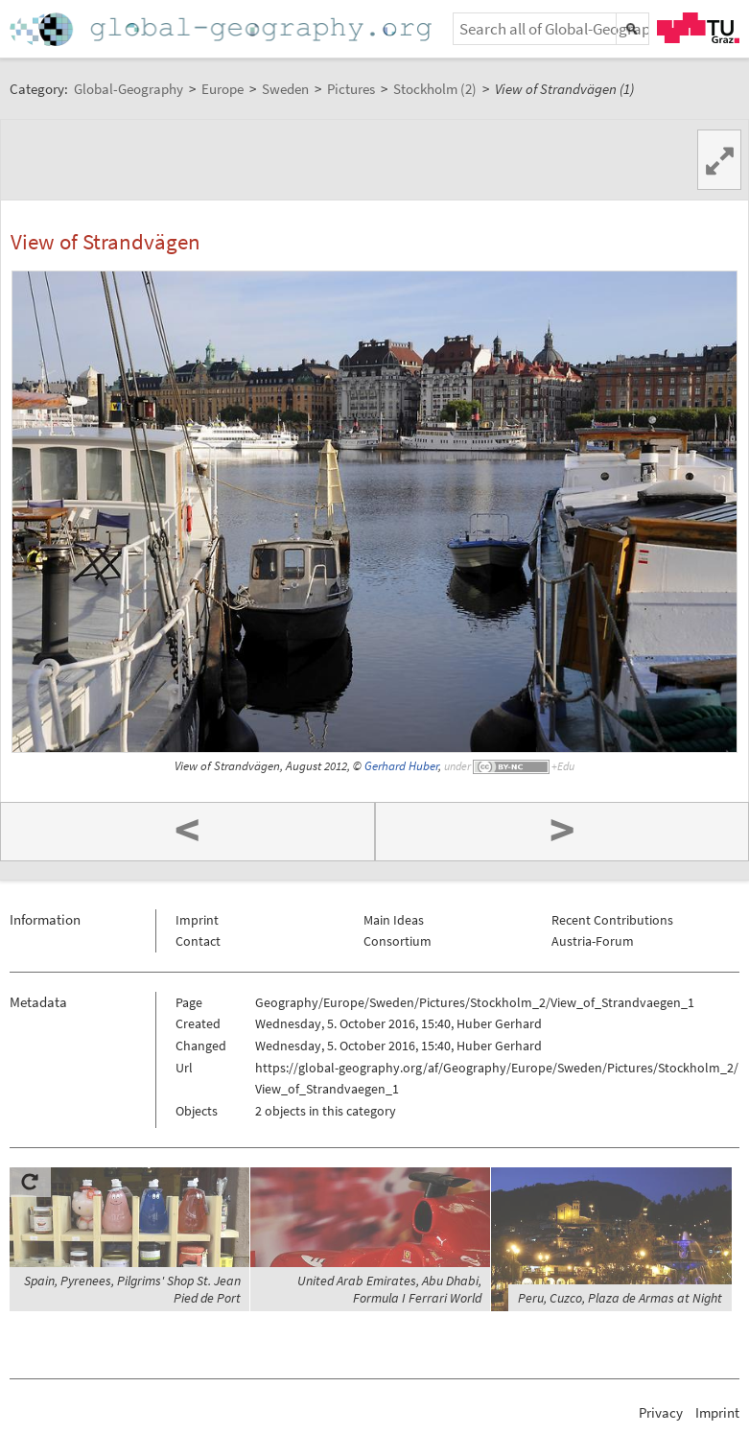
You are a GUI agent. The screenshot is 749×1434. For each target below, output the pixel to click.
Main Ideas (393, 920)
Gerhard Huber (401, 766)
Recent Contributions (612, 920)
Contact (198, 941)
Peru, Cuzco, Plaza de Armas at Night (620, 1297)
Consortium (397, 941)
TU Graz (698, 27)
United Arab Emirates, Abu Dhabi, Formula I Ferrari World (389, 1289)
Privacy (661, 1412)
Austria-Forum (592, 941)
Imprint (197, 920)
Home (222, 29)
